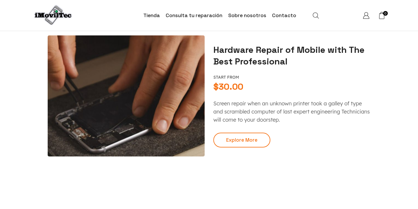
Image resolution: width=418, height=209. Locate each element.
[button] (241, 140)
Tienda (151, 15)
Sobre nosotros (247, 15)
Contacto (284, 15)
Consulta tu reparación (194, 15)
